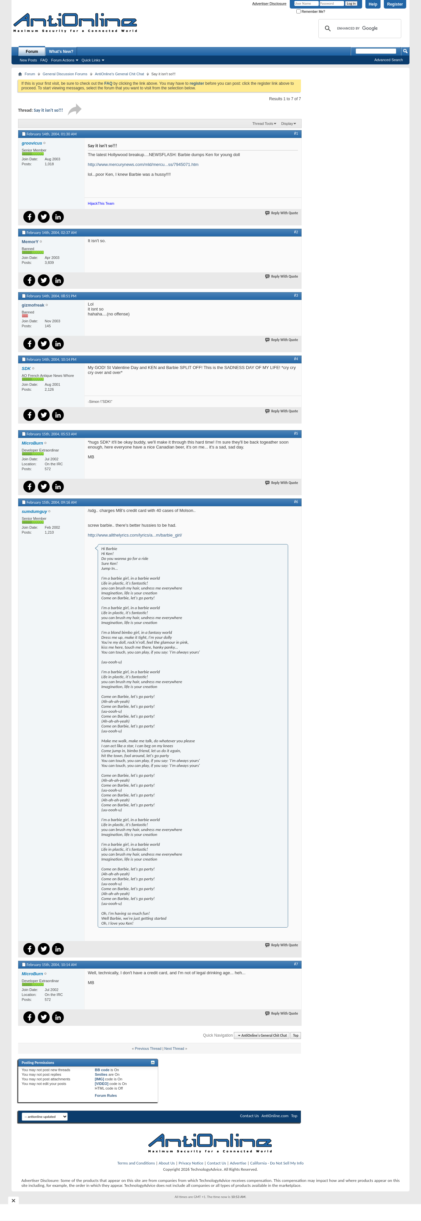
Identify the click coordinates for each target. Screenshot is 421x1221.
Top (295, 1035)
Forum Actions (62, 60)
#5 (296, 433)
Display (287, 124)
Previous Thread (148, 1048)
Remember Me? (310, 11)
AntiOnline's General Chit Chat (119, 74)
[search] (359, 29)
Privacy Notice (191, 1163)
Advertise (238, 1163)
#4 (296, 359)
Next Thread (174, 1048)
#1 (296, 133)
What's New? (61, 51)
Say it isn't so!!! (48, 110)
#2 (296, 232)
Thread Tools (262, 124)
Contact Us (249, 1115)
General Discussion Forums (65, 74)
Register (395, 4)
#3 (296, 295)
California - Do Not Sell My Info (277, 1163)
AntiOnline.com (274, 1115)
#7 (296, 964)
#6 (296, 501)
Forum (32, 51)
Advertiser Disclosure (269, 4)
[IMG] (99, 1079)
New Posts (28, 60)
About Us (167, 1163)
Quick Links (91, 60)
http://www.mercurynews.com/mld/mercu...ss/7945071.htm (143, 164)
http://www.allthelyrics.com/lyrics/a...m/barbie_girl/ (135, 535)
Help (373, 4)
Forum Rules (106, 1095)
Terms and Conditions (136, 1163)
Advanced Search (388, 60)
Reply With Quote (282, 213)
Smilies (101, 1074)
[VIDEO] (102, 1084)
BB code (102, 1070)
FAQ (44, 60)
